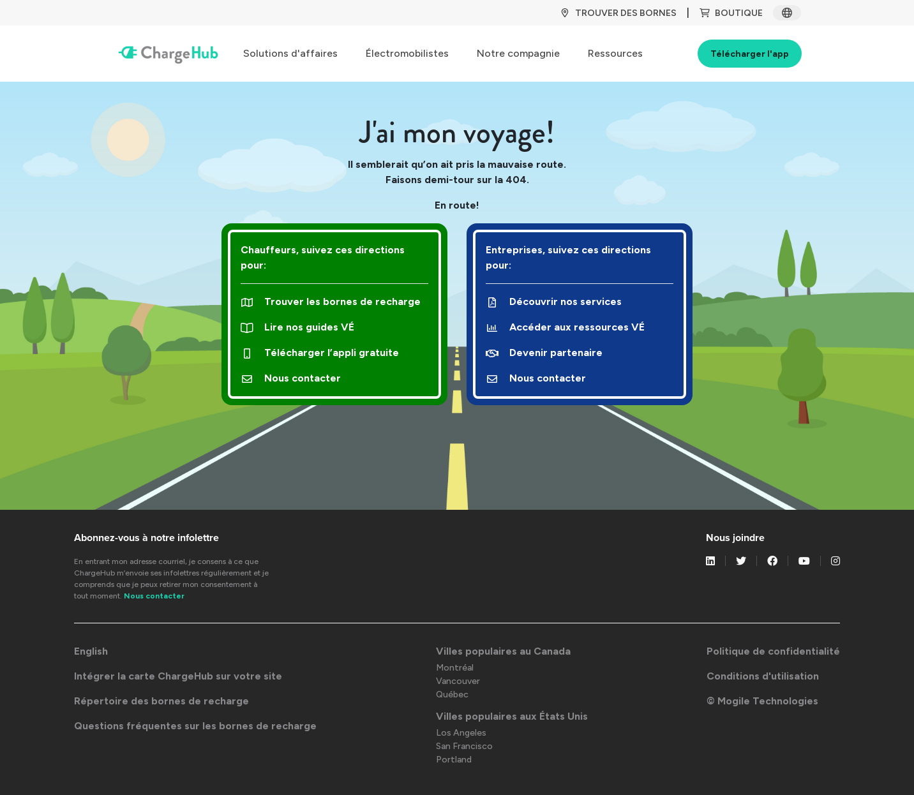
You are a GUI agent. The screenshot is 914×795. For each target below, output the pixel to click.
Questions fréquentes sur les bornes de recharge (195, 726)
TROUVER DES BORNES (618, 13)
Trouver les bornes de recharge (331, 301)
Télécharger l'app (749, 53)
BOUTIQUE (731, 13)
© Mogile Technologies (762, 701)
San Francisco (464, 746)
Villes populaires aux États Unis (512, 716)
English (91, 651)
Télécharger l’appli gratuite (320, 352)
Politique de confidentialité (773, 651)
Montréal (455, 667)
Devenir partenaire (544, 352)
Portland (454, 759)
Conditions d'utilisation (763, 676)
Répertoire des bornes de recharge (161, 701)
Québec (452, 694)
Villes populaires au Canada (503, 651)
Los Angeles (461, 732)
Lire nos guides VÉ (297, 327)
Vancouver (458, 681)
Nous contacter (291, 378)
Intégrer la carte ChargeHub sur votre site (178, 676)
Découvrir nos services (554, 301)
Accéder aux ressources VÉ (565, 327)
